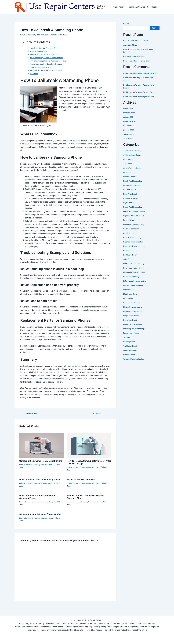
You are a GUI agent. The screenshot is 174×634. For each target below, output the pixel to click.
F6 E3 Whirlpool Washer (146, 100)
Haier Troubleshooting (132, 240)
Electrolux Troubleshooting (134, 214)
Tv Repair (127, 340)
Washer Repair (129, 358)
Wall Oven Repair (130, 353)
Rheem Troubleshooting (133, 327)
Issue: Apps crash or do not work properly (47, 64)
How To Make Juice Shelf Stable (137, 41)
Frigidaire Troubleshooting (134, 227)
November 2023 (130, 129)
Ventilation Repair (130, 349)
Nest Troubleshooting (132, 305)
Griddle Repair (129, 236)
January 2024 (129, 120)
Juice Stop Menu (130, 45)
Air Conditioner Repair (132, 158)
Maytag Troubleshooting (133, 288)
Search (126, 24)
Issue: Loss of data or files (41, 67)
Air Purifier (127, 167)
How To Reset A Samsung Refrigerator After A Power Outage (87, 462)
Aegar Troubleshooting (133, 154)
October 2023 (129, 133)
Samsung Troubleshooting (44, 467)
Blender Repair (129, 180)
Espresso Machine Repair (134, 219)
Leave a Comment (28, 35)
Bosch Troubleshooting (133, 184)
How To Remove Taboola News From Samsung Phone (86, 496)
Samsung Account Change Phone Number (37, 514)
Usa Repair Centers (102, 7)
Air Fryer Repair (129, 162)
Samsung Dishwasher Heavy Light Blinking (37, 462)
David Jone (128, 73)
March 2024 (128, 111)
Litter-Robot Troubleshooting (135, 284)
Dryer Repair (128, 206)
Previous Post (31, 414)
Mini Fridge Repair (131, 297)
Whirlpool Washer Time (146, 95)
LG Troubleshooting (131, 279)
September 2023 (130, 137)
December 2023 (130, 124)
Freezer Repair (129, 223)
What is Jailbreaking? (39, 51)
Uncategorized (129, 345)
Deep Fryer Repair (130, 197)
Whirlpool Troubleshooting (134, 362)
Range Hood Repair (131, 318)
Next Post (98, 414)
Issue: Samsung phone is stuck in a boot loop (49, 61)
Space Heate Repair (131, 336)
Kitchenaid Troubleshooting (135, 275)
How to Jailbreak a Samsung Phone (45, 55)
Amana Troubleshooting (133, 171)
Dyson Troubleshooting (133, 210)
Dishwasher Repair (131, 201)
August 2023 (128, 142)
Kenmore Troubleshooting (134, 266)
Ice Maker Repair (130, 258)
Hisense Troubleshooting (134, 245)
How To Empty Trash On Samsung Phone (41, 479)
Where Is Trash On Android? (82, 479)
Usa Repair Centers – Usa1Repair (143, 7)
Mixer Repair (128, 301)
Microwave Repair (131, 292)
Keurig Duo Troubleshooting (135, 271)
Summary (34, 74)
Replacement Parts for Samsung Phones (47, 70)
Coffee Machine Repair (133, 188)
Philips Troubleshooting (133, 310)
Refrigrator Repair (130, 323)
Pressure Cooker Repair (133, 314)
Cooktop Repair (129, 193)
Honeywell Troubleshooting (135, 249)
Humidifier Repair (130, 253)
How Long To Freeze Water (135, 57)
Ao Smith (127, 175)
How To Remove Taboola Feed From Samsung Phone (38, 496)
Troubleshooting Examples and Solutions (47, 58)
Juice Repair (128, 262)
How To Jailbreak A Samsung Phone (45, 48)
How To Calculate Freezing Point (137, 61)
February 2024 (129, 116)
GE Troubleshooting (131, 232)
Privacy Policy (119, 7)
